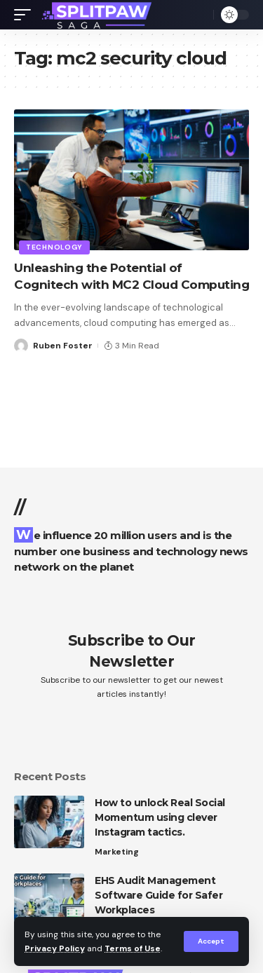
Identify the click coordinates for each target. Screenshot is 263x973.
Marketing (117, 851)
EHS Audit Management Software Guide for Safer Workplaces (158, 895)
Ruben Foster (63, 345)
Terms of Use (132, 948)
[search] (199, 15)
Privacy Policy (55, 948)
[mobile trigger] (26, 14)
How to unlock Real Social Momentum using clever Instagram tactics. (160, 817)
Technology (54, 247)
